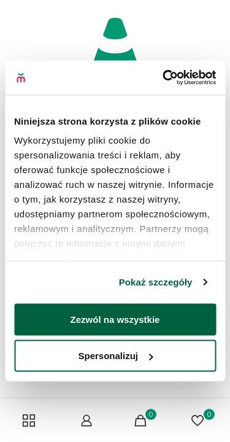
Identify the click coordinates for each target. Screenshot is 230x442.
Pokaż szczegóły (156, 282)
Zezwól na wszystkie (115, 319)
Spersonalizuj (115, 356)
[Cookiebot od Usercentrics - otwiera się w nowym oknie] (164, 78)
